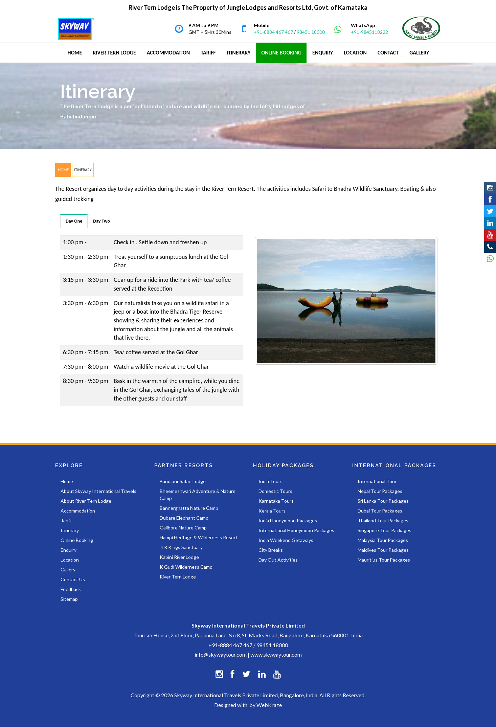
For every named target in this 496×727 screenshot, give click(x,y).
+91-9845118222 (369, 32)
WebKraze (269, 705)
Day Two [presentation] (101, 221)
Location (70, 560)
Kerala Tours (272, 511)
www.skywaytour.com (276, 654)
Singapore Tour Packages (384, 530)
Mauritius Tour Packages (384, 560)
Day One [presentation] (74, 221)
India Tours (270, 481)
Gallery (68, 569)
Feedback (71, 589)
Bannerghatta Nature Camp (189, 508)
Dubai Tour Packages (380, 511)
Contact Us (73, 579)
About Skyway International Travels (98, 491)
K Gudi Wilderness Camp (186, 567)
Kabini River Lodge (179, 557)
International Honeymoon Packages (296, 530)
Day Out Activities (278, 560)
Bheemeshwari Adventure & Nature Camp (197, 494)
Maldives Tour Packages (383, 550)
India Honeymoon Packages (287, 520)
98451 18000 (311, 32)
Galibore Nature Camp (183, 527)
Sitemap (69, 599)
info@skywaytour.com (221, 654)
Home (67, 481)
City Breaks (270, 550)
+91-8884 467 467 (273, 32)
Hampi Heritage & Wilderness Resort (199, 537)
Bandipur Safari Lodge (183, 481)
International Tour (377, 481)
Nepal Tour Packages (380, 491)
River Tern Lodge (178, 577)
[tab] (74, 221)
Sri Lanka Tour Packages (383, 501)
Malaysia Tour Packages (383, 540)
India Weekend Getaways (285, 540)
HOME (63, 169)
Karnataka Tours (276, 501)
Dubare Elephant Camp (184, 518)
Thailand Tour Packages (383, 520)
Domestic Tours (275, 491)
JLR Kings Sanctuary (181, 547)
